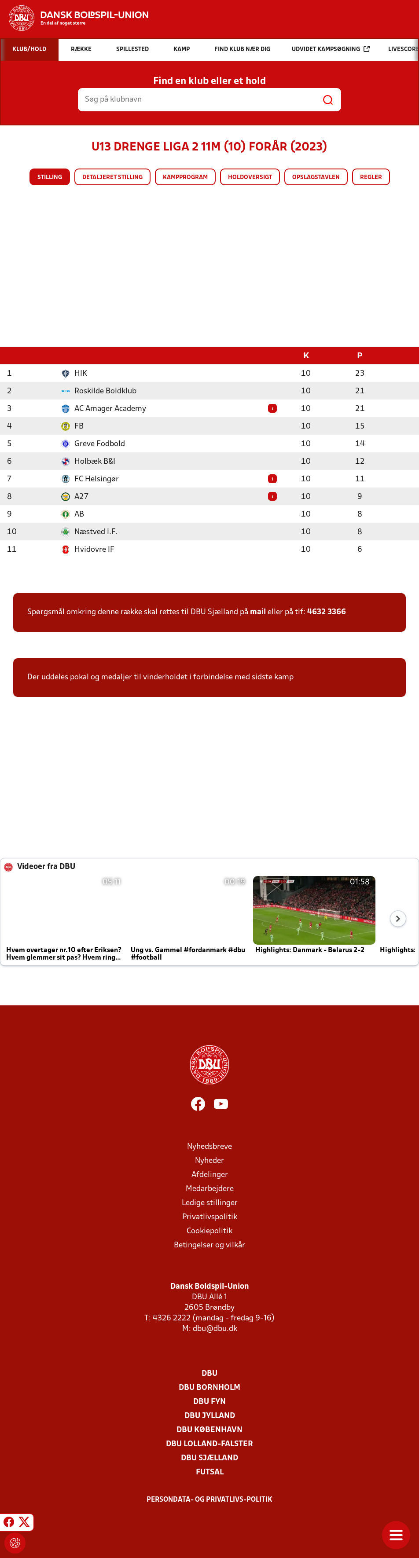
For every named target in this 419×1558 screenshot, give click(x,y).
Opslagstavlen (316, 177)
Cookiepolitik (209, 1231)
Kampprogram (185, 177)
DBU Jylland (209, 1415)
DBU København (209, 1429)
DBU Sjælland (209, 1458)
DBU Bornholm (209, 1387)
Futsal (210, 1472)
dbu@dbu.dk (215, 1328)
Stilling (49, 177)
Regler (371, 177)
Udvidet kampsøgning (331, 49)
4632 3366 (326, 612)
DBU (209, 1373)
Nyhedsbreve (209, 1146)
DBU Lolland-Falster (209, 1444)
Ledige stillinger (210, 1202)
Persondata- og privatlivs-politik (209, 1499)
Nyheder (209, 1160)
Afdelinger (209, 1174)
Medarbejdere (210, 1188)
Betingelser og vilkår (209, 1245)
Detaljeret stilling (112, 177)
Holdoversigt (250, 177)
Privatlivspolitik (209, 1217)
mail (258, 612)
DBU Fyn (209, 1401)
